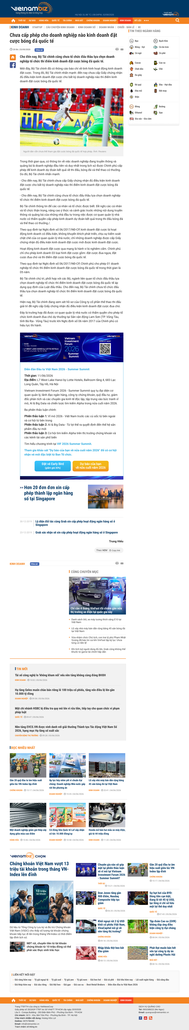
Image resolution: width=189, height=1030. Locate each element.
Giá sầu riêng (40, 985)
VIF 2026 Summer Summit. (74, 444)
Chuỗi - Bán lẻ (125, 27)
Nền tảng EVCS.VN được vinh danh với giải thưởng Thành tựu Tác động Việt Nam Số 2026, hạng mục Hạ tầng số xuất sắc (66, 728)
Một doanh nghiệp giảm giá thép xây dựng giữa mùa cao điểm (28, 831)
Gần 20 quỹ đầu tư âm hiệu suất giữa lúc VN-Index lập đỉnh (26, 782)
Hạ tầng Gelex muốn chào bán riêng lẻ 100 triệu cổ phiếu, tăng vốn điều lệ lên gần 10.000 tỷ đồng (65, 692)
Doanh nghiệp (21, 698)
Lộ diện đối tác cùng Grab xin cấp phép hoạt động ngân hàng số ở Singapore (75, 523)
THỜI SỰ (22, 20)
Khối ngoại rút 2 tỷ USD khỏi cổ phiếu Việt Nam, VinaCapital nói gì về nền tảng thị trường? (111, 926)
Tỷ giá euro (82, 980)
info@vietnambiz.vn (30, 1024)
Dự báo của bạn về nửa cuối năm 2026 (91, 466)
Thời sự (101, 883)
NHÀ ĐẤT (79, 20)
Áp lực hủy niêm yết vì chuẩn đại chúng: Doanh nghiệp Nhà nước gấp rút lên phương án (67, 784)
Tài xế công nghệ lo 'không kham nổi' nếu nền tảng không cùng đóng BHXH (60, 675)
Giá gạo (67, 985)
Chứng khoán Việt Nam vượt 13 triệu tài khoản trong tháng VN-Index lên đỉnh (39, 869)
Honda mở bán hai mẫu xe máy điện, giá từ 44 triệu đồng (107, 831)
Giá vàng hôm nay (23, 980)
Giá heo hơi (95, 980)
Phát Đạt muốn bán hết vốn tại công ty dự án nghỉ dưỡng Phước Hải (163, 951)
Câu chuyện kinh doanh (60, 27)
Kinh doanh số (86, 27)
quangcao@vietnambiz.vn (157, 1012)
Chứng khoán (16, 790)
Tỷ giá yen (69, 980)
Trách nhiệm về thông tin (26, 1027)
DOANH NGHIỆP (109, 20)
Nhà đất (153, 960)
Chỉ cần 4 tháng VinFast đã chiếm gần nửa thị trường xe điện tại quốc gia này (96, 610)
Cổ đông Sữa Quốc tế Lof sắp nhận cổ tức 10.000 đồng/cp (66, 831)
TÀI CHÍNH (67, 20)
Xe (139, 27)
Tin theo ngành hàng (145, 31)
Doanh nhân (106, 27)
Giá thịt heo (55, 985)
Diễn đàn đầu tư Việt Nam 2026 (123, 985)
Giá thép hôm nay (23, 985)
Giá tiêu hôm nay (125, 980)
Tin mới (22, 669)
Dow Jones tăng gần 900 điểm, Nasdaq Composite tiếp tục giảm (109, 898)
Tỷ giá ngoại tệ (41, 980)
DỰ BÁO (32, 20)
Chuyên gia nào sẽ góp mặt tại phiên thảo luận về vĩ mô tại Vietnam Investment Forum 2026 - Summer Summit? (111, 871)
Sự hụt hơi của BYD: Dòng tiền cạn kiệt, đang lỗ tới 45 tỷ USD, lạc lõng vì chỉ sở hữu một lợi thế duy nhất (162, 899)
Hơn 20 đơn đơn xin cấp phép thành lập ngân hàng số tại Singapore (48, 493)
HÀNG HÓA (43, 20)
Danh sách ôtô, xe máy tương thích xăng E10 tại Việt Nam (96, 621)
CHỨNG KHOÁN (93, 20)
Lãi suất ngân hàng (145, 980)
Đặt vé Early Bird (53, 465)
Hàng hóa (14, 840)
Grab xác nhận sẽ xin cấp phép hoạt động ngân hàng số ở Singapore (76, 532)
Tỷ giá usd (56, 980)
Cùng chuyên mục (84, 572)
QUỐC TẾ (55, 20)
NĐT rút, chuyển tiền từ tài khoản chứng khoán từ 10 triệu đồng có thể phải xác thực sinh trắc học (49, 947)
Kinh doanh (20, 27)
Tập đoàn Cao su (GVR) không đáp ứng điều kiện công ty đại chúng (163, 925)
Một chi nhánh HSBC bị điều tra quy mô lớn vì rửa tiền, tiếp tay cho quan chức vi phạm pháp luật (67, 710)
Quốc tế (18, 717)
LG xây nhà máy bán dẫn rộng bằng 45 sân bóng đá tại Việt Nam (98, 630)
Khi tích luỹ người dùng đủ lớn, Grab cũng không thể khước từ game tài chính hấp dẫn (98, 650)
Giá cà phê (109, 980)
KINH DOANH (125, 20)
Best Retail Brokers (96, 985)
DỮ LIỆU (137, 20)
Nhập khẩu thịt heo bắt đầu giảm (111, 949)
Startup (37, 27)
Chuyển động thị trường (26, 735)
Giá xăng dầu (163, 980)
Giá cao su (79, 985)
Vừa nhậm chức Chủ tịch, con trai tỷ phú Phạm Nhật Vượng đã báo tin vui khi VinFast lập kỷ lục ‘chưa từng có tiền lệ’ (99, 640)
